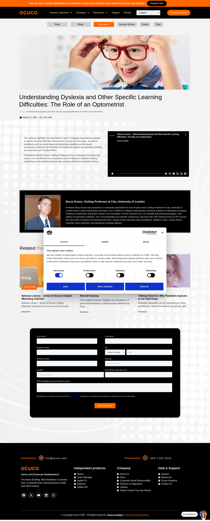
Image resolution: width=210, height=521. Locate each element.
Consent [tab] (64, 242)
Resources (100, 13)
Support (116, 12)
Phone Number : (133, 459)
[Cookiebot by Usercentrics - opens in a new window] (144, 233)
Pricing (127, 12)
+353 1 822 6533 (160, 459)
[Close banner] (162, 233)
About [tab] (146, 242)
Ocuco (22, 112)
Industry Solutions (61, 13)
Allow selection (104, 286)
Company (82, 13)
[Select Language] (148, 12)
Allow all (144, 286)
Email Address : (29, 459)
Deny (65, 286)
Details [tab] (105, 242)
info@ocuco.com (56, 459)
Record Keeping (89, 296)
